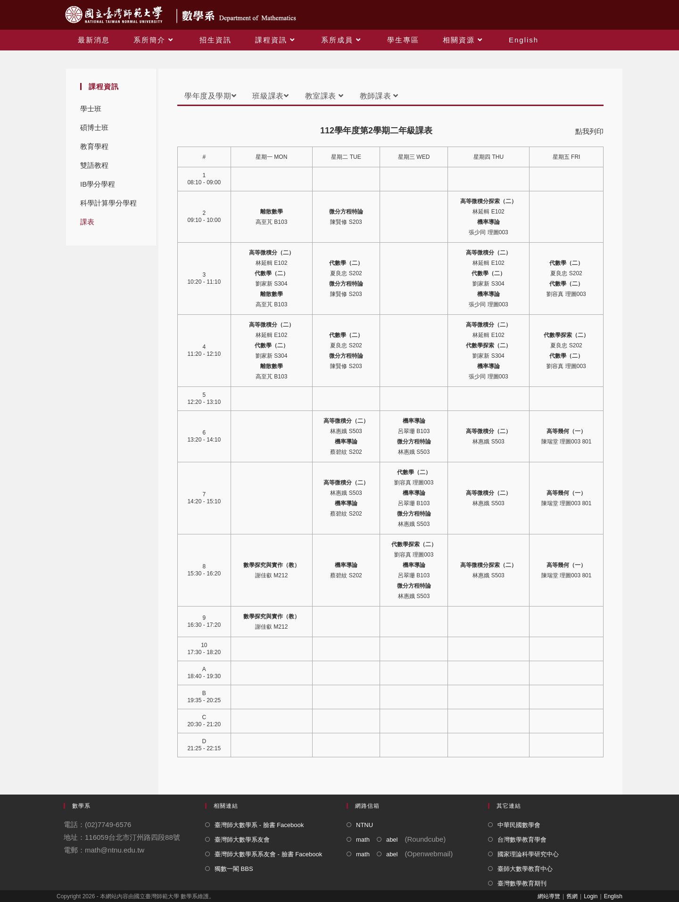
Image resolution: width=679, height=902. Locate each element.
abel (392, 839)
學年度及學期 (210, 96)
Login (590, 896)
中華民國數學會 (518, 824)
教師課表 (379, 96)
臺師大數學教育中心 (525, 868)
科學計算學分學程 (108, 203)
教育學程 (94, 146)
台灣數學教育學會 (522, 839)
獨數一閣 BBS (234, 868)
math (363, 839)
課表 (87, 222)
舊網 (572, 896)
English (613, 896)
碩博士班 (94, 127)
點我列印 (589, 131)
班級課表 (270, 96)
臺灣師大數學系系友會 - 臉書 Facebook (268, 854)
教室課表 (324, 96)
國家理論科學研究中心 (528, 854)
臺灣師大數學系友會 (242, 839)
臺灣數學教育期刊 (522, 883)
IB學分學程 (97, 184)
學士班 (90, 109)
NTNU (364, 824)
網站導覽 (549, 896)
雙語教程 (94, 165)
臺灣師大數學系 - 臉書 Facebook (259, 824)
